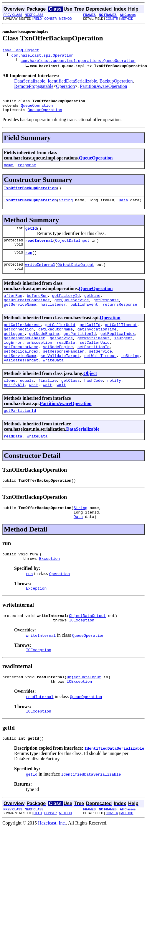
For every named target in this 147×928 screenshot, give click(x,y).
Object (90, 393)
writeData (53, 380)
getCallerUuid (60, 337)
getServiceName (20, 316)
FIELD (38, 18)
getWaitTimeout (93, 353)
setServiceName (20, 375)
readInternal (39, 248)
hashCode (93, 401)
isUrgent (123, 353)
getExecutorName (55, 343)
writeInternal (40, 274)
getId (31, 235)
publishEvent (84, 316)
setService (100, 369)
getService (61, 353)
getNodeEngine (44, 348)
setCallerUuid (94, 359)
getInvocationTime (97, 343)
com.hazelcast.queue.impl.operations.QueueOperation (78, 61)
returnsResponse (120, 316)
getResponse (106, 311)
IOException (81, 651)
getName (92, 306)
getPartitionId (80, 348)
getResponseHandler (24, 353)
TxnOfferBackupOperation (30, 193)
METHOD (65, 18)
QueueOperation (37, 108)
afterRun (13, 306)
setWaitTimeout (100, 375)
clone (9, 401)
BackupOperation (116, 81)
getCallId (90, 337)
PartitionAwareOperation (103, 87)
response (27, 169)
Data (123, 206)
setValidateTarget (60, 375)
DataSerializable (29, 81)
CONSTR (50, 18)
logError (13, 359)
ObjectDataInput (72, 248)
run (28, 261)
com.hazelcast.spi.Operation (42, 56)
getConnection (19, 343)
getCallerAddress (22, 337)
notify (114, 401)
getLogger (14, 348)
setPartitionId (93, 364)
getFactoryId (66, 306)
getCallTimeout (121, 337)
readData (66, 359)
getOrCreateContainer (27, 311)
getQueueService (71, 311)
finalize (47, 401)
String (66, 206)
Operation (65, 87)
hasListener (53, 316)
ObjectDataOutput (75, 274)
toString (130, 375)
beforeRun (37, 306)
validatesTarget (21, 380)
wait (33, 406)
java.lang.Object (20, 50)
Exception (49, 587)
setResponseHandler (63, 369)
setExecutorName (21, 364)
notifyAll (14, 406)
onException (39, 359)
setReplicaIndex (21, 369)
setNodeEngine (58, 364)
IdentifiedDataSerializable (72, 81)
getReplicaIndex (117, 348)
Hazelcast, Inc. (52, 859)
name (8, 169)
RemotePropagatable (33, 87)
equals (27, 401)
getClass (70, 401)
